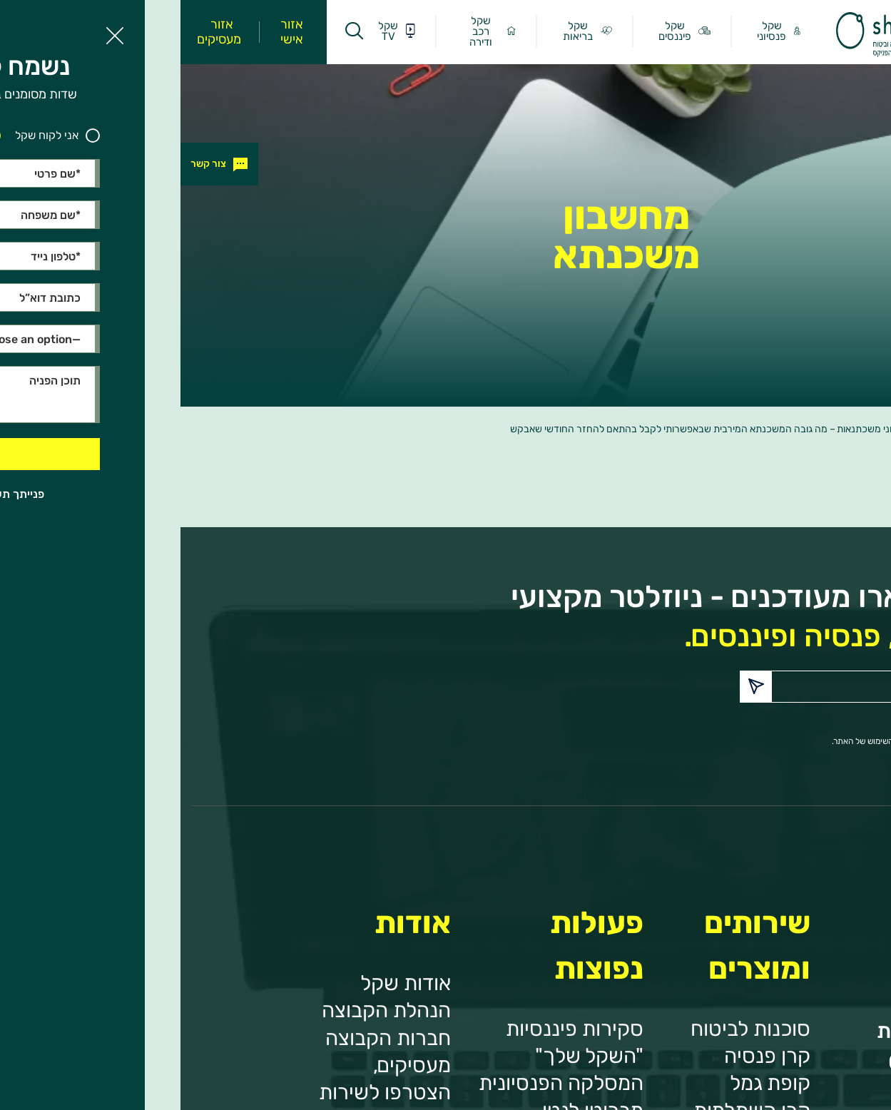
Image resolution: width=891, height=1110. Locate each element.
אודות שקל (225, 982)
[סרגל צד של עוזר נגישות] (874, 17)
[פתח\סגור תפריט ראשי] (796, 31)
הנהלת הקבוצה (205, 1009)
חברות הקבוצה (207, 1037)
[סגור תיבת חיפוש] (177, 32)
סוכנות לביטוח (570, 1028)
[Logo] (705, 53)
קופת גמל (589, 1082)
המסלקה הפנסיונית (380, 1082)
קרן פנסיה (587, 1055)
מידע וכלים (768, 429)
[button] (575, 687)
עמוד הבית (820, 429)
